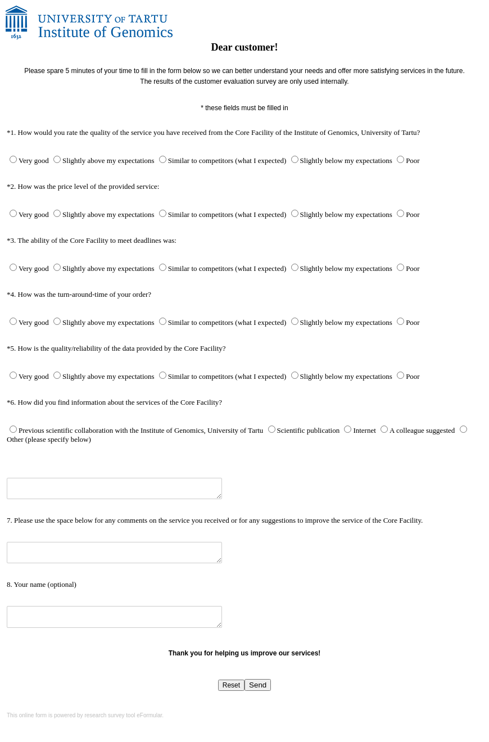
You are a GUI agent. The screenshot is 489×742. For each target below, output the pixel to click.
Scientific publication (309, 430)
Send (257, 685)
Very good (35, 160)
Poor (413, 160)
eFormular (149, 715)
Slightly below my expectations (347, 160)
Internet (365, 430)
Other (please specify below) (49, 439)
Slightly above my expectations (109, 160)
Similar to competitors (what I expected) (228, 160)
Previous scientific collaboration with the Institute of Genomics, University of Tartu (142, 430)
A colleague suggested (423, 430)
